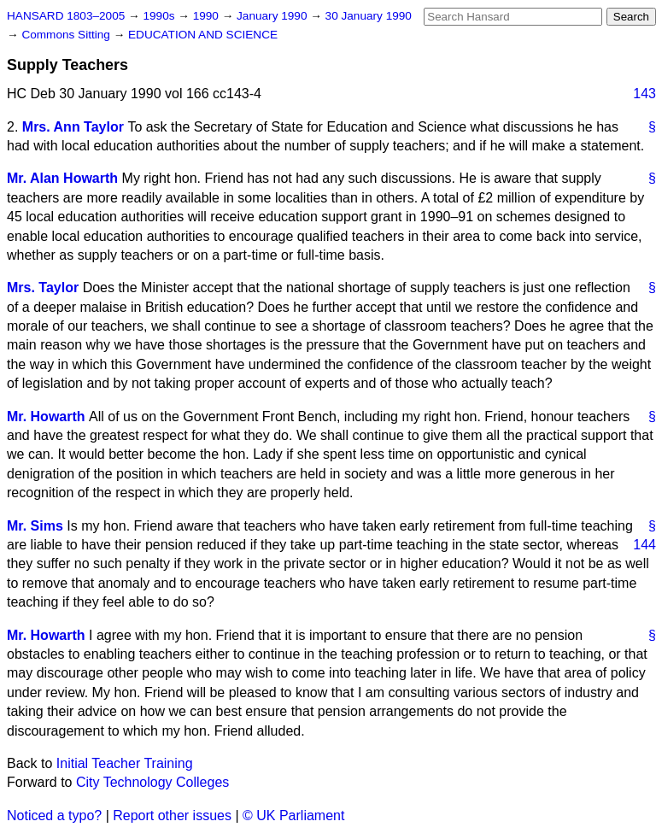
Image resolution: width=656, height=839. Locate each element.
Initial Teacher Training (124, 763)
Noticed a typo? (54, 815)
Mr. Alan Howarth (62, 178)
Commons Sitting (67, 34)
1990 (207, 15)
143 (644, 93)
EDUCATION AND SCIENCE (203, 34)
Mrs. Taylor (43, 287)
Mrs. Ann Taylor (73, 127)
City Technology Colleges (152, 782)
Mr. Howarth (46, 416)
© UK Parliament (293, 815)
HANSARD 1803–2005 (66, 15)
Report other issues (172, 815)
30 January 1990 (368, 15)
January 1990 (273, 15)
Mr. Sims (35, 526)
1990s (160, 15)
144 (644, 544)
